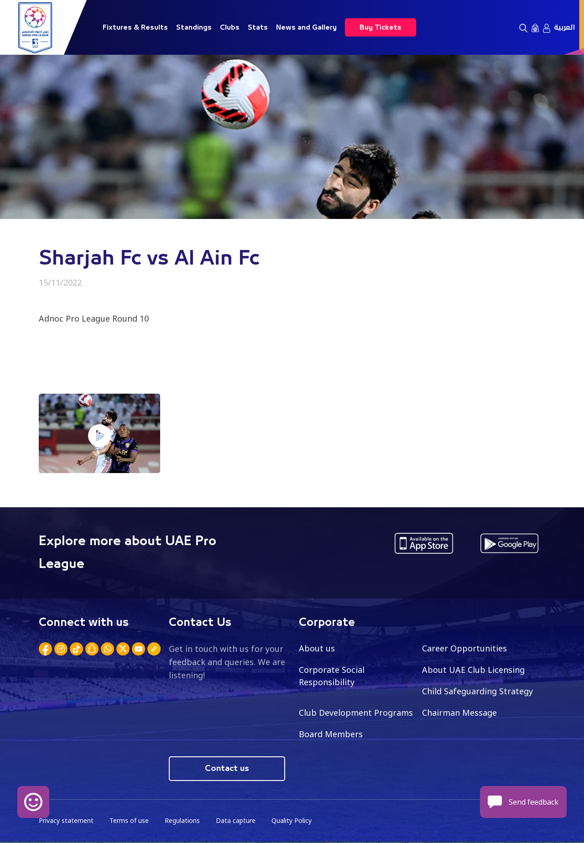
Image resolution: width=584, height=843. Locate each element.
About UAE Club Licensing (473, 669)
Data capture (236, 820)
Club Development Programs (356, 712)
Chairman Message (459, 712)
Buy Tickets (381, 27)
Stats (258, 27)
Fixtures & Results (135, 27)
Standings (194, 27)
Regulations (182, 820)
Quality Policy (291, 820)
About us (317, 648)
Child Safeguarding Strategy (477, 691)
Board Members (331, 734)
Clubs (230, 27)
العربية (564, 27)
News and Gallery (306, 27)
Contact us (227, 768)
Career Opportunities (464, 648)
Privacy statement (66, 820)
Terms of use (129, 820)
